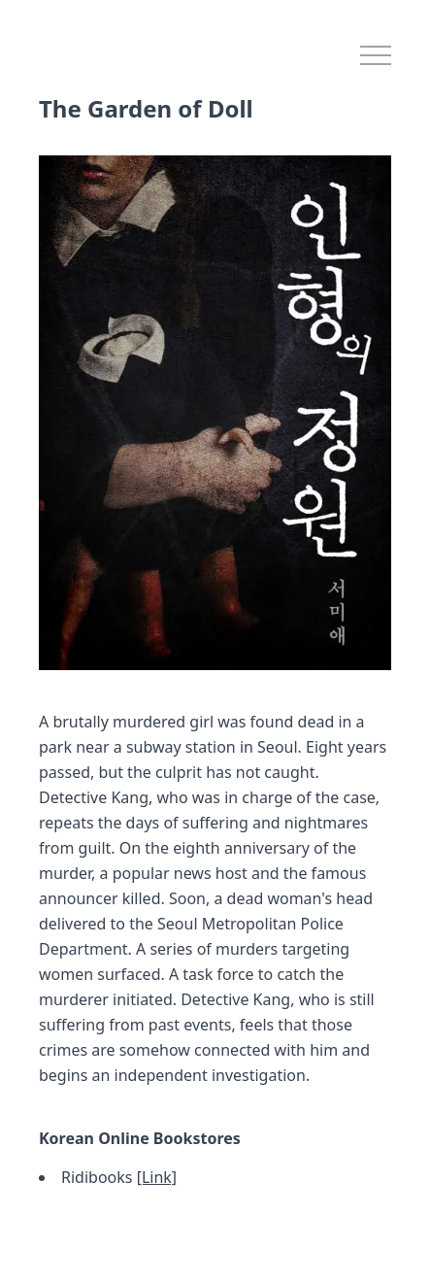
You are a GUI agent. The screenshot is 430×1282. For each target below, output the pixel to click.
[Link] (157, 1177)
